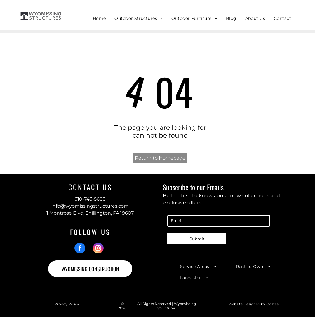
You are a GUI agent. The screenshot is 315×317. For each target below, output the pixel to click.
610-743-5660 (90, 199)
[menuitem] (99, 18)
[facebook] (79, 249)
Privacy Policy (66, 304)
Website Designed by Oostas (254, 304)
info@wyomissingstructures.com (90, 206)
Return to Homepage (160, 158)
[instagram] (98, 249)
